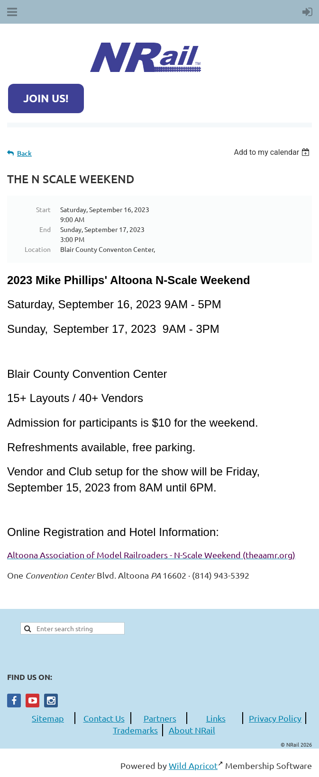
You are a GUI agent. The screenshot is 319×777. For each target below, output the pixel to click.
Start (43, 209)
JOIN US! (46, 98)
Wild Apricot (193, 765)
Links (216, 718)
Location (38, 249)
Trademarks (135, 730)
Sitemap (48, 718)
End (45, 229)
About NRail (192, 730)
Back (24, 153)
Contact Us (104, 718)
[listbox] (273, 152)
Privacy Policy (275, 718)
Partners (160, 718)
